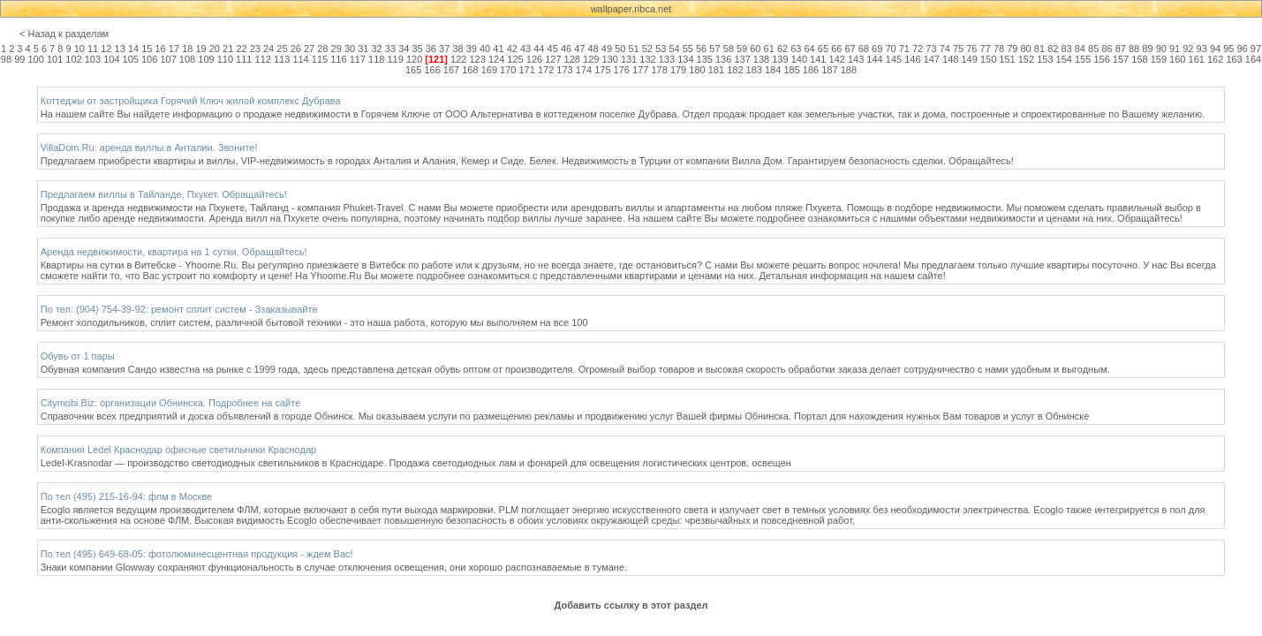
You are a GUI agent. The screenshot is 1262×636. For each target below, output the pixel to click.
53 (660, 48)
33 (390, 48)
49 (606, 48)
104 (111, 59)
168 (470, 69)
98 (6, 59)
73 (931, 48)
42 (512, 48)
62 (782, 48)
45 (553, 48)
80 (1026, 48)
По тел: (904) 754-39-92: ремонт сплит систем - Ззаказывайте (179, 309)
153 (1045, 59)
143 (856, 59)
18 (187, 48)
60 (755, 48)
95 (1228, 48)
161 (1197, 59)
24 (268, 48)
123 (478, 59)
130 (609, 59)
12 (106, 48)
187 (829, 69)
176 (622, 69)
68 (863, 48)
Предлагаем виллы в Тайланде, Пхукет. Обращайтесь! (164, 194)
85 (1093, 48)
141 (818, 59)
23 (255, 48)
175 (602, 69)
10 (79, 48)
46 (566, 48)
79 (1012, 48)
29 (336, 48)
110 (225, 59)
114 (300, 59)
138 (761, 59)
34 (403, 48)
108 (187, 59)
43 (525, 48)
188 (849, 69)
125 (515, 59)
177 (640, 69)
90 (1161, 48)
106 (149, 59)
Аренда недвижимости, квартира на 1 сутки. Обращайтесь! (174, 251)
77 (985, 48)
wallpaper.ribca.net (631, 9)
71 (904, 48)
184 (773, 69)
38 (457, 48)
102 (73, 59)
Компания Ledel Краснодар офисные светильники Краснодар (178, 449)
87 (1120, 48)
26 (296, 48)
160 (1177, 59)
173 (564, 69)
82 (1052, 48)
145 (894, 59)
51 (633, 48)
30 (349, 48)
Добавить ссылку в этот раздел (630, 605)
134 (685, 59)
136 (723, 59)
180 (697, 69)
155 (1083, 59)
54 (674, 48)
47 (579, 48)
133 (667, 59)
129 (591, 59)
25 (281, 48)
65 (823, 48)
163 (1234, 59)
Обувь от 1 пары (78, 356)
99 (19, 59)
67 (849, 48)
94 (1215, 48)
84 (1080, 48)
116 (338, 59)
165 (413, 69)
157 (1121, 59)
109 (206, 59)
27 (309, 48)
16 (160, 48)
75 (958, 48)
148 (950, 59)
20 (214, 48)
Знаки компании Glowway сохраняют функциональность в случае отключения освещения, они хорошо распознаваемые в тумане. (334, 567)
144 (874, 59)
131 (629, 59)
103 (93, 59)
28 (322, 48)
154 (1064, 59)
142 (837, 59)
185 (791, 69)
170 (508, 69)
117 (358, 59)
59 (742, 48)
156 (1101, 59)
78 (999, 48)
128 (572, 59)
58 (728, 48)
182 (735, 69)
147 (932, 59)
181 (716, 69)
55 (688, 48)
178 (659, 69)
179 (678, 69)
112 (263, 59)
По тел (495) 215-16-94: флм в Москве (127, 496)
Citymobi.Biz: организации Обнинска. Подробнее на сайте (170, 403)
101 (55, 59)
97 (1256, 48)
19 (200, 48)
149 (969, 59)
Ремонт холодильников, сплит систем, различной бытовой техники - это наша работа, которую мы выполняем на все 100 (314, 322)
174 (584, 69)
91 (1174, 48)
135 (705, 59)
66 (836, 48)
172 (546, 69)
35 (417, 48)
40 (485, 48)
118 (376, 59)
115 (320, 59)
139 (780, 59)
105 (131, 59)
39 (471, 48)
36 (431, 48)
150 (988, 59)
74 (945, 48)
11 (92, 48)
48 (593, 48)
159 (1159, 59)
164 (1253, 59)
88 (1134, 48)
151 (1007, 59)
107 (168, 59)
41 (498, 48)
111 (244, 59)
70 (890, 48)
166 (432, 69)
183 (754, 69)
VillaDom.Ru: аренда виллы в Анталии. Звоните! (149, 147)
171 (527, 69)
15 (146, 48)
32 (377, 48)
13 (120, 48)
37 (444, 48)
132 (647, 59)
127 (553, 59)
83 (1066, 48)
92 (1188, 48)
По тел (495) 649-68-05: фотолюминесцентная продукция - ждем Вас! (197, 554)
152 (1026, 59)
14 (133, 48)
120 (414, 59)
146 (912, 59)
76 (971, 48)
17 (174, 48)
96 (1242, 48)
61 (769, 48)
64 (810, 48)
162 (1215, 59)
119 (395, 59)
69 (877, 48)
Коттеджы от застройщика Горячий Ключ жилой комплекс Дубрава (191, 100)
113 (282, 59)
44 (538, 48)
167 (451, 69)
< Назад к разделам (64, 33)
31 (363, 48)
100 (35, 59)
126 (534, 59)
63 (795, 48)
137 (742, 59)
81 (1039, 48)
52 (647, 48)
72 (917, 48)
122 (458, 59)
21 (228, 48)
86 (1106, 48)
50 (620, 48)
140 (799, 59)
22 (241, 48)
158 (1139, 59)
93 (1202, 48)
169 (489, 69)
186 (811, 69)
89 (1147, 48)
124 (496, 59)
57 (714, 48)
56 (701, 48)
